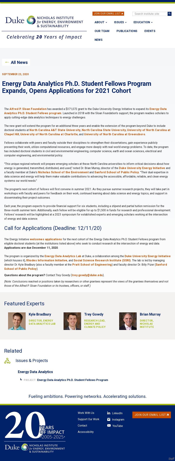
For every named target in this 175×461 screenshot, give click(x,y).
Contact (82, 425)
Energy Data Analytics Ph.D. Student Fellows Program (72, 380)
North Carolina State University (104, 130)
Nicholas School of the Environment (63, 172)
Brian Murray (150, 314)
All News (19, 62)
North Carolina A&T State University (55, 130)
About (101, 22)
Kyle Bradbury (40, 314)
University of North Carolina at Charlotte (49, 134)
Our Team (102, 31)
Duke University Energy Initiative (142, 168)
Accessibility (86, 432)
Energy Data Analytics (35, 372)
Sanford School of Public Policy (116, 172)
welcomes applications (46, 239)
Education (143, 22)
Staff (171, 458)
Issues (120, 22)
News (99, 40)
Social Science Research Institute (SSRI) (102, 260)
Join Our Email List (107, 13)
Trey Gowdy (93, 314)
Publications (127, 31)
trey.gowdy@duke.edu (87, 275)
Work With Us (86, 413)
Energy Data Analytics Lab (63, 256)
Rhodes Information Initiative (46, 260)
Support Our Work (88, 419)
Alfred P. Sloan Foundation (28, 109)
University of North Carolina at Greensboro (114, 134)
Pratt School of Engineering (92, 264)
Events (149, 31)
